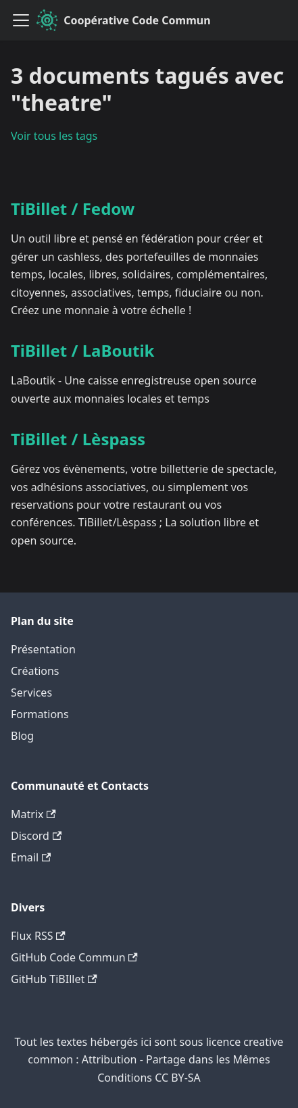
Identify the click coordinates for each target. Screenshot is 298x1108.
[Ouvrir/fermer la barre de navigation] (21, 20)
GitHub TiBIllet (54, 979)
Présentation (43, 649)
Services (31, 692)
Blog (22, 735)
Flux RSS (38, 935)
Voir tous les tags (54, 135)
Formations (40, 714)
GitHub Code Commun (74, 957)
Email (31, 857)
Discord (36, 835)
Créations (35, 670)
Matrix (33, 814)
